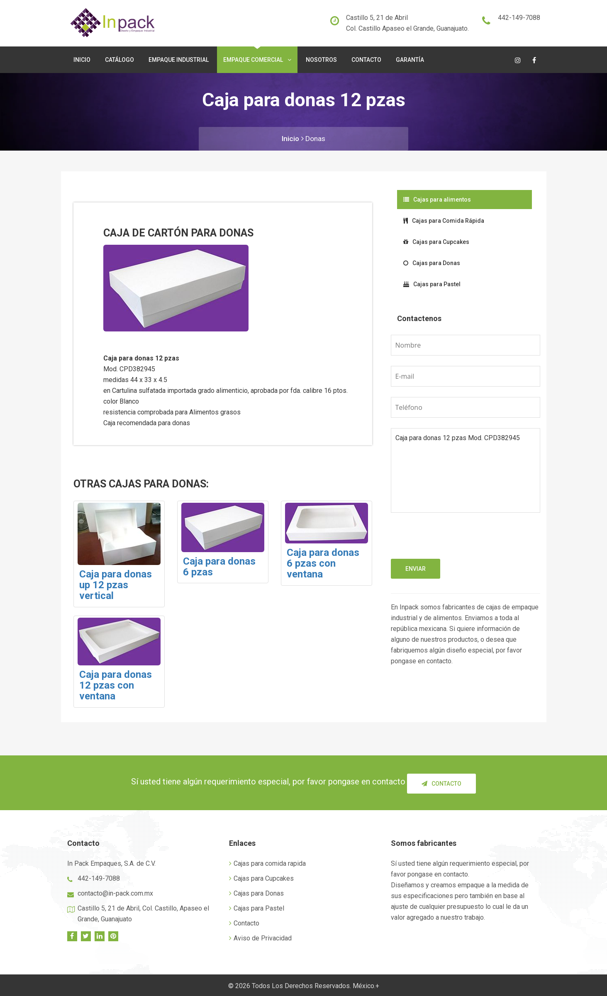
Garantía (410, 59)
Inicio (81, 59)
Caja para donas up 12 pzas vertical (115, 585)
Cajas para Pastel (432, 284)
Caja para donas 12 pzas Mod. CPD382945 (465, 470)
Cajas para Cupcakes (436, 242)
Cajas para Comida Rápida (443, 220)
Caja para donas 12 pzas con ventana (115, 685)
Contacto (366, 59)
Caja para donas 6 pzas (219, 566)
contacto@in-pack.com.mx (115, 892)
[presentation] (454, 542)
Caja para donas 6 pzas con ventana (323, 563)
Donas (315, 138)
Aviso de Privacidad (260, 936)
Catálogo (119, 59)
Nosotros (321, 59)
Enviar (415, 568)
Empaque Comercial (257, 59)
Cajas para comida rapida (267, 862)
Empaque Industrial (179, 59)
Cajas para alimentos (437, 199)
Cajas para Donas (431, 263)
